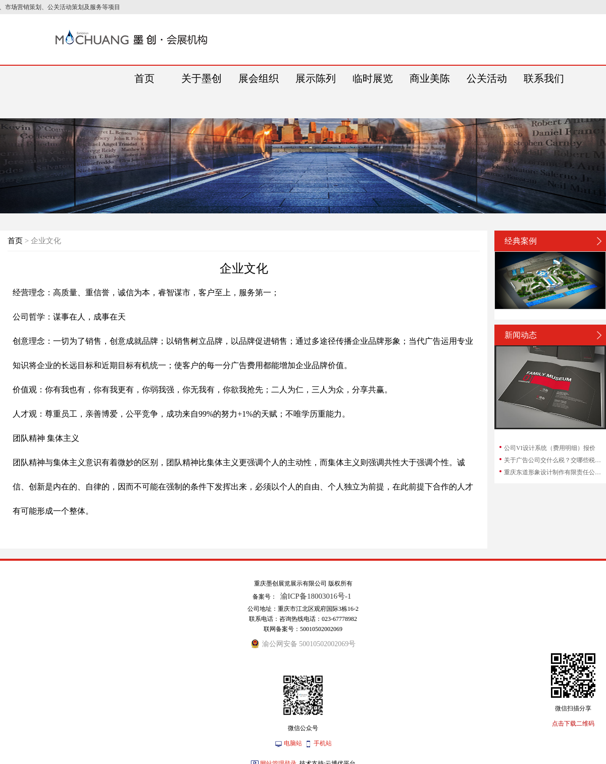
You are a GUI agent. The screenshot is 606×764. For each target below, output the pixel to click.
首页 (15, 241)
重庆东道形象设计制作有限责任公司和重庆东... (554, 472)
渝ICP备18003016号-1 (315, 596)
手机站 (323, 743)
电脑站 (293, 743)
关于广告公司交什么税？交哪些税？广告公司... (554, 460)
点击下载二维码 (573, 723)
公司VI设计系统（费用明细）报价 (549, 448)
